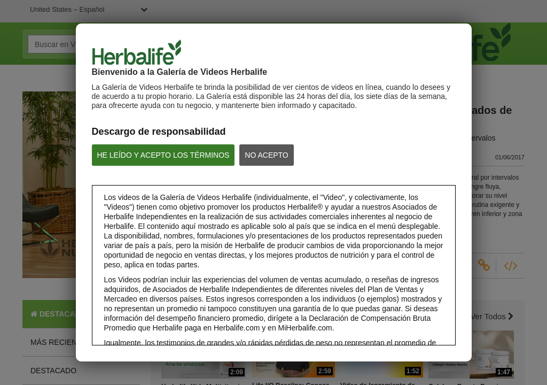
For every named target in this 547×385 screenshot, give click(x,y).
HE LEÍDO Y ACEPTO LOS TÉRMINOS (163, 155)
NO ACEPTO (266, 155)
